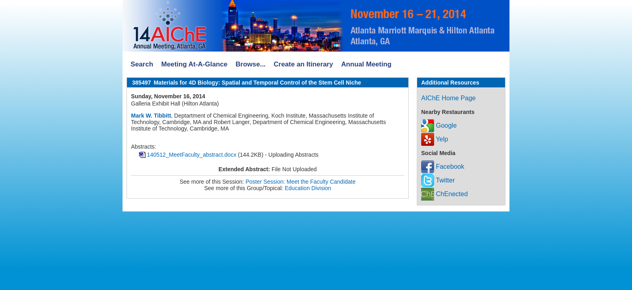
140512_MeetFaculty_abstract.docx (192, 154)
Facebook (442, 166)
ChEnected (444, 194)
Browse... (250, 64)
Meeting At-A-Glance (194, 64)
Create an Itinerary (303, 64)
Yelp (434, 139)
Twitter (438, 180)
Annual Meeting (366, 64)
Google (439, 125)
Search (142, 64)
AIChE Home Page (448, 98)
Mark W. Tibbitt (151, 115)
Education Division (308, 188)
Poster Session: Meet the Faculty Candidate (300, 181)
